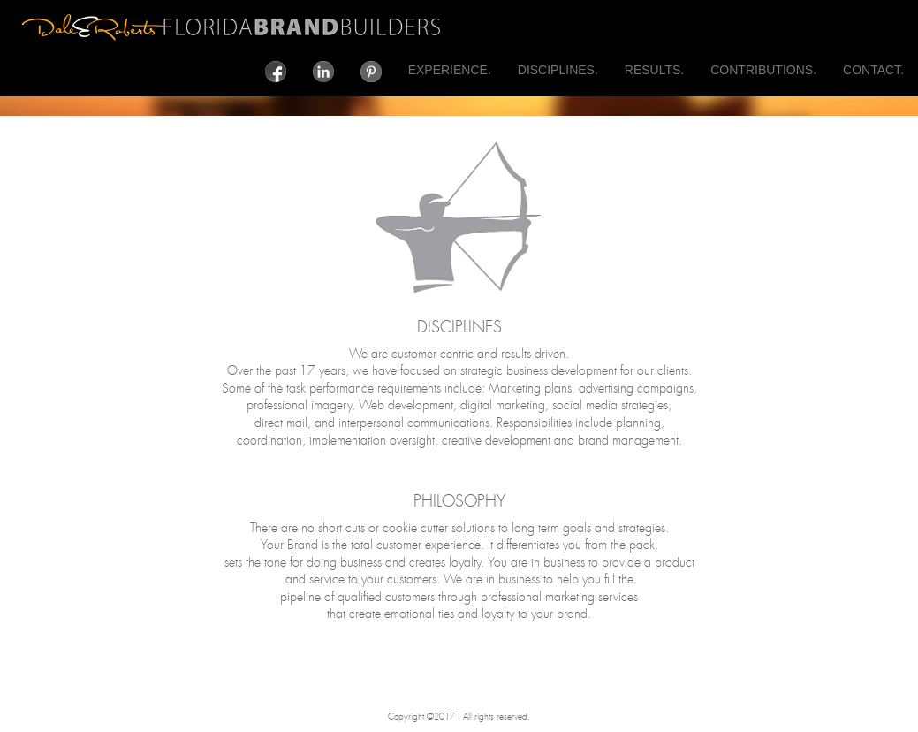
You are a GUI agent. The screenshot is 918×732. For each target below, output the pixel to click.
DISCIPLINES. (558, 70)
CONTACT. (873, 70)
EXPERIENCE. (449, 70)
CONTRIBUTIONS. (763, 70)
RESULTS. (654, 70)
